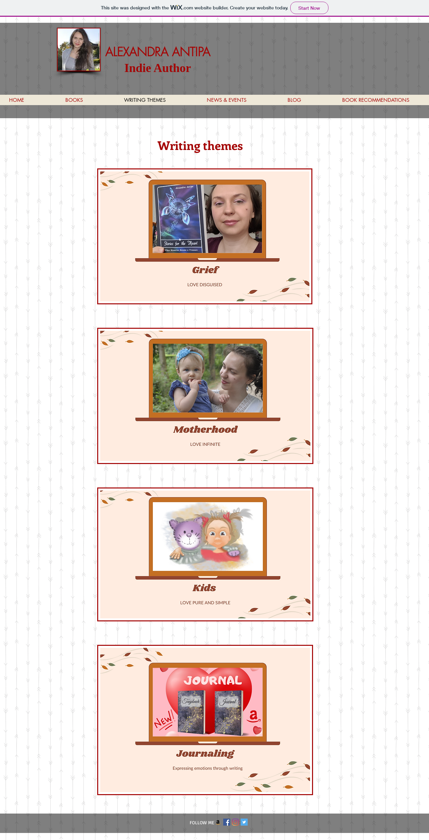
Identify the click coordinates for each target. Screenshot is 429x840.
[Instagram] (235, 822)
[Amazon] (218, 822)
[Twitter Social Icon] (244, 822)
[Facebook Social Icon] (226, 822)
